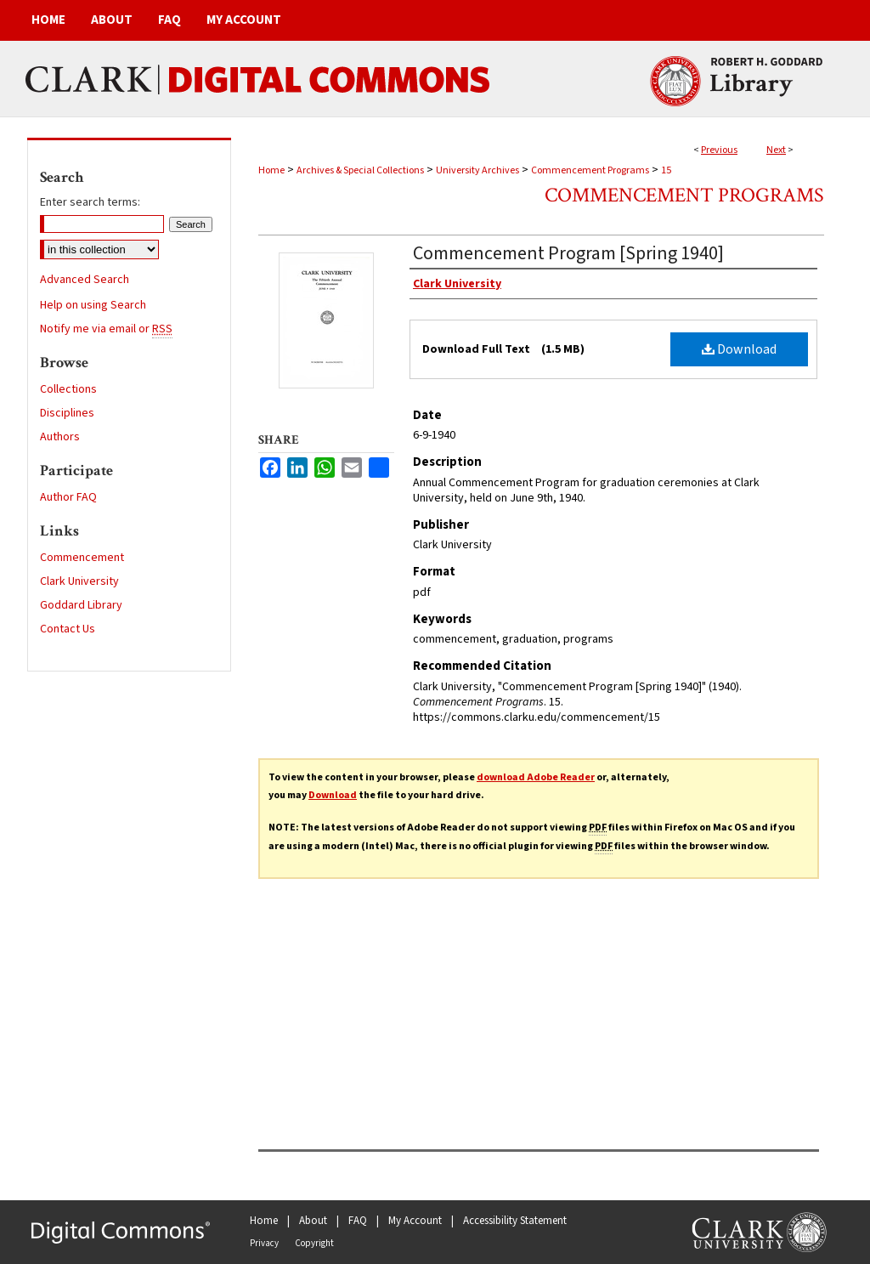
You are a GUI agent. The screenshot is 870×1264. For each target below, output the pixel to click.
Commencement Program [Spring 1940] (568, 253)
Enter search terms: (90, 202)
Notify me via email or (106, 328)
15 (666, 170)
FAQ (357, 1220)
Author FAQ (68, 497)
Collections (68, 389)
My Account (415, 1220)
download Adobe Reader (536, 777)
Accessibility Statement (515, 1220)
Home (271, 170)
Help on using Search (93, 305)
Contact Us (67, 629)
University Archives (477, 170)
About (313, 1220)
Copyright (314, 1243)
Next (776, 150)
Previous (719, 150)
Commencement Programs (590, 170)
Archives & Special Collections (360, 170)
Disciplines (67, 413)
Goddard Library (81, 605)
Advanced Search (84, 279)
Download (739, 349)
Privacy (264, 1243)
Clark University (79, 581)
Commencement (82, 557)
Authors (60, 436)
